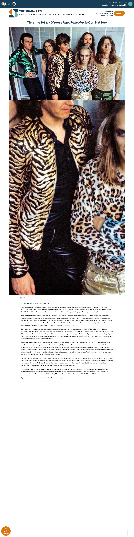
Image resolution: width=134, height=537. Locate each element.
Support (61, 14)
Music (33, 14)
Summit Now (24, 14)
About (70, 14)
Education (42, 14)
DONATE (119, 13)
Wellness (52, 14)
